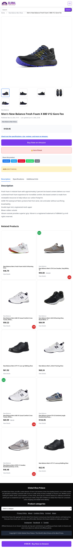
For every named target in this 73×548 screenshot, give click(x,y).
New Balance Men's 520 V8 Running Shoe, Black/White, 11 (51, 318)
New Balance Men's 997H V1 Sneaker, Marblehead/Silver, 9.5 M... (14, 466)
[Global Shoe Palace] (8, 3)
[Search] (33, 10)
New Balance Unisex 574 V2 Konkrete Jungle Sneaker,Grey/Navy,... (52, 416)
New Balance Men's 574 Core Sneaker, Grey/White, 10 (54, 269)
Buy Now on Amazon (36, 142)
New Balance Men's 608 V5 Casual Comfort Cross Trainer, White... (17, 318)
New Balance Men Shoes (16, 13)
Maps (54, 513)
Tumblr (46, 522)
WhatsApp (30, 161)
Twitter (14, 161)
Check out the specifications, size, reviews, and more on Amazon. (24, 136)
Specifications (18, 179)
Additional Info (32, 179)
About (30, 513)
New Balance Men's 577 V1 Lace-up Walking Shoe (18, 366)
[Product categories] (36, 509)
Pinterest (21, 161)
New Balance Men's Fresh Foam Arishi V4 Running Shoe (18, 267)
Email (37, 161)
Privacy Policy (22, 513)
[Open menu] (70, 3)
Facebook (6, 161)
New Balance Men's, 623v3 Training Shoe (51, 366)
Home (3, 13)
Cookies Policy (39, 513)
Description (5, 179)
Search (68, 10)
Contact (48, 513)
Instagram (28, 522)
